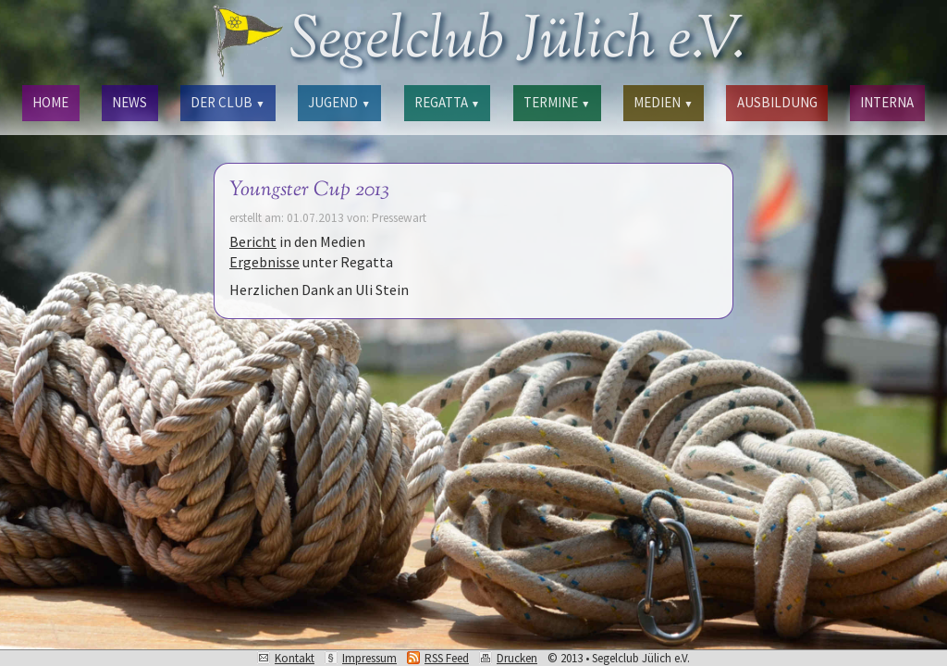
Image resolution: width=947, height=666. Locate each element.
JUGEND (339, 102)
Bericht (253, 241)
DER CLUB (227, 102)
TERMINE (556, 102)
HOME (50, 102)
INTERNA (887, 102)
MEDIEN (663, 102)
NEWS (129, 102)
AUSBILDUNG (777, 102)
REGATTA (447, 102)
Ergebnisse (264, 262)
